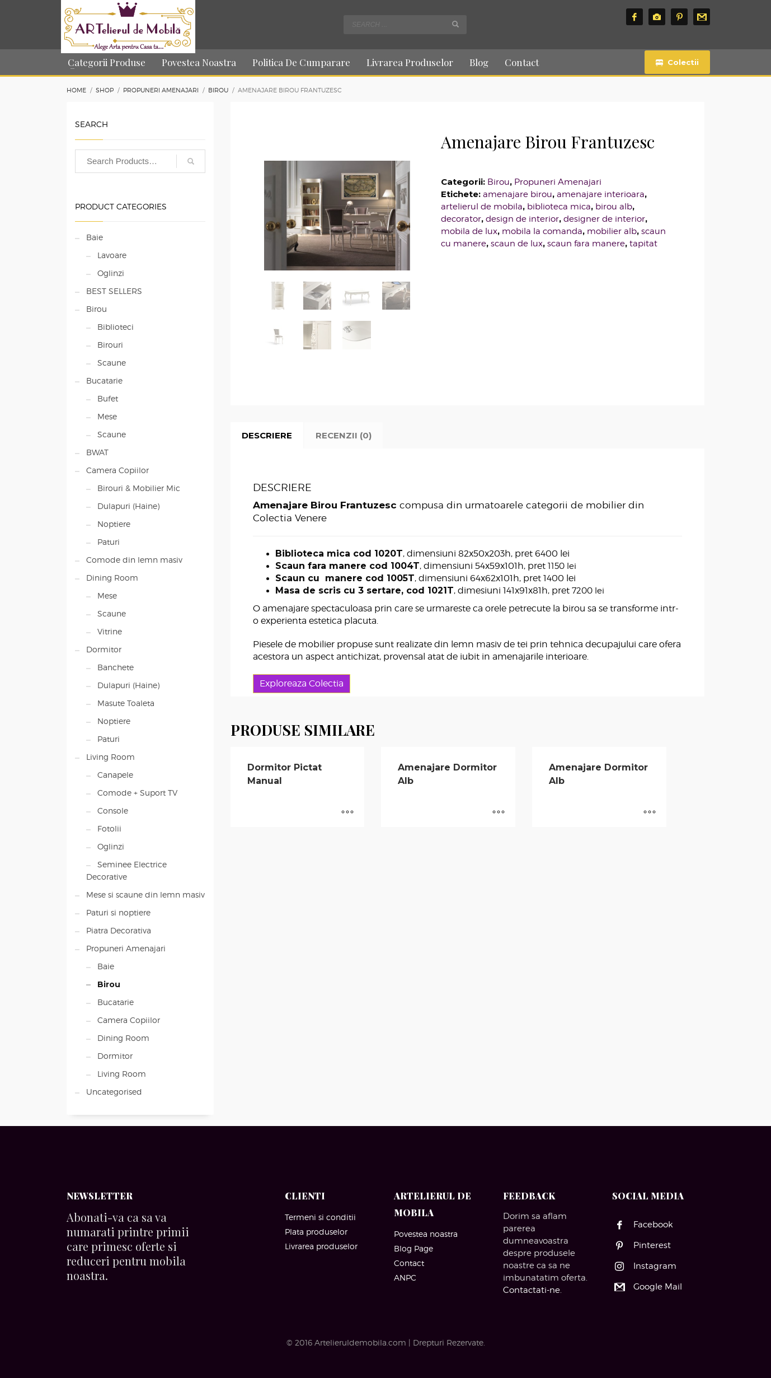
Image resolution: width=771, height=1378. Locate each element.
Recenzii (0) (344, 435)
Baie (94, 237)
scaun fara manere (586, 244)
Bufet (107, 398)
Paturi (108, 541)
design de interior (522, 219)
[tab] (267, 435)
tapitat (643, 244)
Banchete (115, 667)
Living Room (110, 757)
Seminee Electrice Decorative (126, 870)
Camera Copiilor (117, 470)
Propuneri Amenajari (557, 182)
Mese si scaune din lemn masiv (145, 894)
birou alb (613, 207)
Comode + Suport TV (137, 792)
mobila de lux (469, 231)
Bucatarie (104, 380)
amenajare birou (517, 194)
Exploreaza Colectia (302, 683)
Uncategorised (114, 1091)
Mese (107, 416)
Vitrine (109, 631)
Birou (498, 182)
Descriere (267, 435)
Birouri (110, 344)
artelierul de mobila (482, 207)
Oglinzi (110, 273)
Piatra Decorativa (118, 930)
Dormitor (103, 649)
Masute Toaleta (125, 703)
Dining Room (112, 577)
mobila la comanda (542, 231)
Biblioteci (115, 326)
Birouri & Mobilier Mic (138, 488)
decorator (461, 219)
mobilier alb (612, 231)
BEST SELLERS (114, 291)
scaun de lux (517, 244)
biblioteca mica (559, 207)
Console (112, 810)
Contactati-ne (531, 1290)
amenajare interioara (601, 194)
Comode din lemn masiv (134, 559)
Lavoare (111, 255)
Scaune (111, 362)
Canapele (115, 774)
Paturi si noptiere (118, 912)
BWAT (97, 452)
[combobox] (405, 24)
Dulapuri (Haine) (128, 506)
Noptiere (113, 524)
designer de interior (604, 219)
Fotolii (109, 828)
